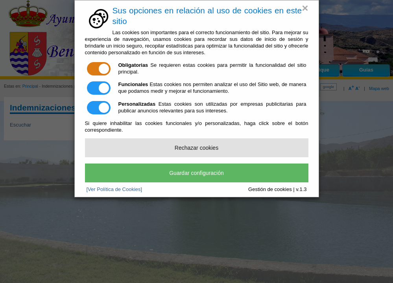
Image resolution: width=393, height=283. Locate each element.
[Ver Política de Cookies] (114, 189)
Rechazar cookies (196, 148)
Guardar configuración (196, 173)
